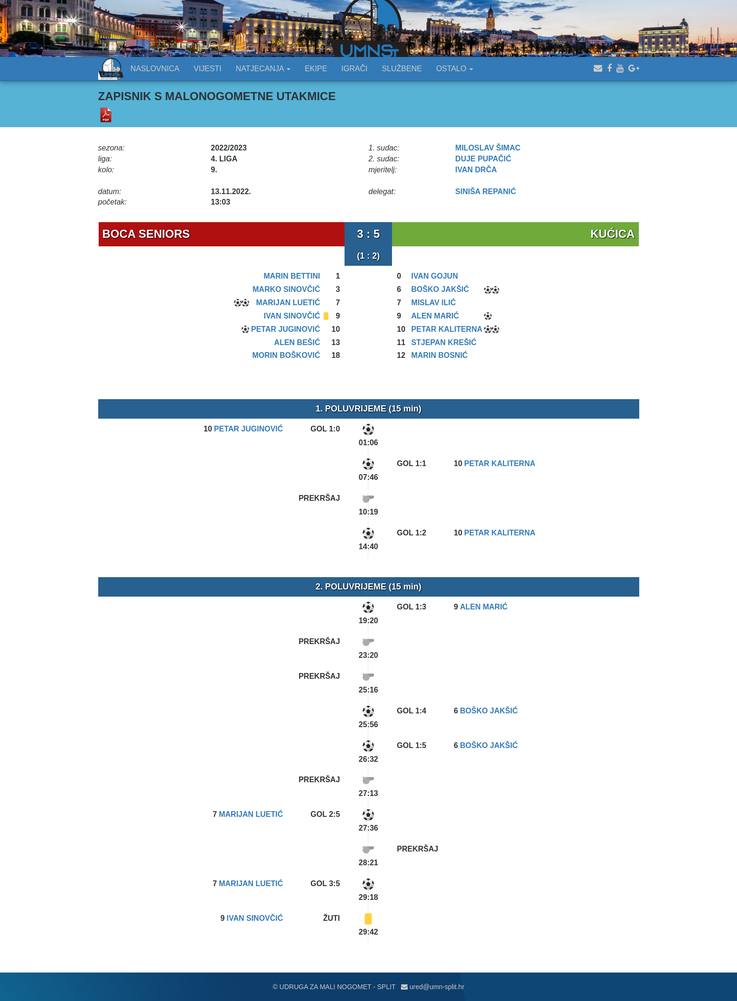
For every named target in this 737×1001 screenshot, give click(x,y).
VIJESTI (208, 69)
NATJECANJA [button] (263, 69)
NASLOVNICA (155, 69)
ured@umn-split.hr (432, 987)
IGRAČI (354, 69)
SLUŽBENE (401, 69)
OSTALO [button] (454, 69)
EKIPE (316, 69)
